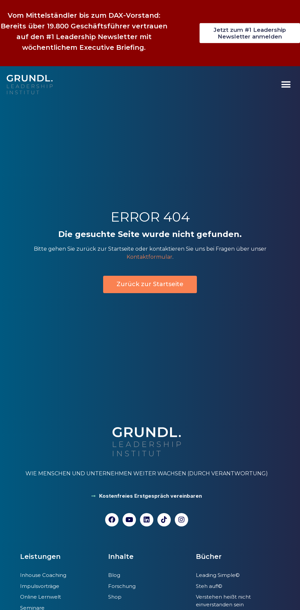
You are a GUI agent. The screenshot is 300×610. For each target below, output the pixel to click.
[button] (285, 84)
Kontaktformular (149, 257)
